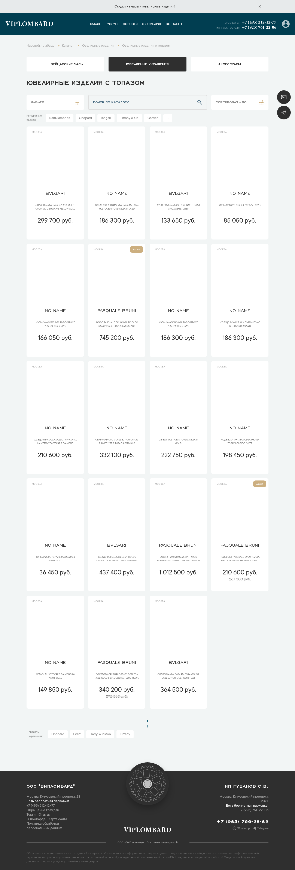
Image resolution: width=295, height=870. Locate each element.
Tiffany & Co (129, 118)
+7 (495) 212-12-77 (259, 22)
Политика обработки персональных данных (44, 826)
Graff (77, 734)
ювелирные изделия (158, 7)
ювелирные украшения (147, 64)
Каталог (96, 24)
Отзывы (45, 815)
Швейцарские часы (65, 64)
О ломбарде (152, 24)
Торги (31, 815)
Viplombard (29, 24)
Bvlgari (106, 118)
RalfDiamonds (59, 118)
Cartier (153, 118)
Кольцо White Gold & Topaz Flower (240, 205)
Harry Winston (100, 734)
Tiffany (125, 734)
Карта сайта (58, 819)
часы (135, 7)
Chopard (85, 118)
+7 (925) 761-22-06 (259, 27)
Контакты (174, 24)
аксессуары (229, 64)
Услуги (113, 24)
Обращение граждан (43, 810)
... (168, 118)
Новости (130, 24)
